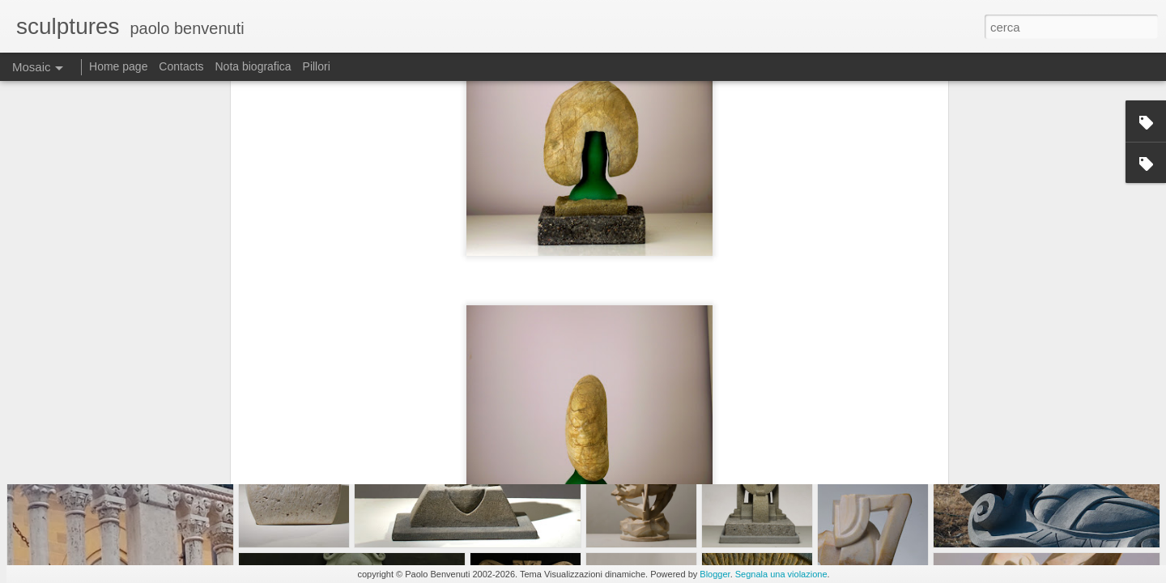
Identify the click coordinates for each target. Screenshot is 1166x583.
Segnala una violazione (781, 574)
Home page (118, 66)
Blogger (715, 574)
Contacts (181, 66)
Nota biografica (253, 66)
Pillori (316, 66)
